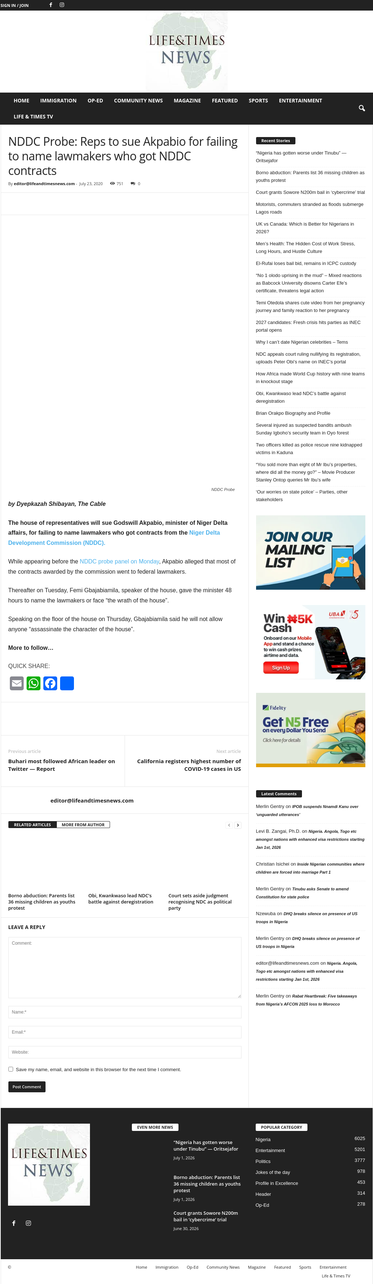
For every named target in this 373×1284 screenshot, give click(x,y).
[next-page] (238, 825)
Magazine (187, 100)
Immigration (58, 100)
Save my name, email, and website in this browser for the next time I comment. (98, 1069)
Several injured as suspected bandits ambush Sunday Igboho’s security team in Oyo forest (304, 429)
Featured (225, 100)
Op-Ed (95, 100)
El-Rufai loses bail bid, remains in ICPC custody (306, 263)
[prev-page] (229, 825)
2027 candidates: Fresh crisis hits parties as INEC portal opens (308, 326)
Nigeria (263, 1139)
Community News (138, 100)
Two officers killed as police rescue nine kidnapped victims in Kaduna (309, 448)
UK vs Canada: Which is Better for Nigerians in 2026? (305, 227)
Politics (263, 1161)
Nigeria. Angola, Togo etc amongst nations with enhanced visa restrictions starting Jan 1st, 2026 (310, 839)
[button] (362, 109)
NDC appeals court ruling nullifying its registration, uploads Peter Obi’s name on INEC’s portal (308, 357)
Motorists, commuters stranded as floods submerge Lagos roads (310, 208)
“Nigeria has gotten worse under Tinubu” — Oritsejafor (301, 156)
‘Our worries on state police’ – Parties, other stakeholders (302, 495)
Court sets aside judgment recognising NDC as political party (200, 901)
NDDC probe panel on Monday (119, 561)
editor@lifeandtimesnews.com (44, 183)
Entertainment (300, 100)
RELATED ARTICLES (32, 824)
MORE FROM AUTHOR (83, 824)
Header (263, 1194)
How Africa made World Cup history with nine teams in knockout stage (310, 377)
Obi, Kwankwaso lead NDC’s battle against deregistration (121, 898)
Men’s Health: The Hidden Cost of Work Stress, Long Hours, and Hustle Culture (305, 247)
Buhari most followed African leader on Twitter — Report (61, 764)
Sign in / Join (15, 5)
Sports (258, 100)
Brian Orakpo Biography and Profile (293, 413)
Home (22, 100)
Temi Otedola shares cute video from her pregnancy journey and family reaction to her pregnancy (310, 306)
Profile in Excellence (277, 1183)
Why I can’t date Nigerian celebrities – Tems (302, 342)
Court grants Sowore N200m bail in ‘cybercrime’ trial (310, 192)
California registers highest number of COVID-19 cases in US (189, 764)
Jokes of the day (273, 1172)
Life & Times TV (33, 116)
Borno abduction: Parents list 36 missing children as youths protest (41, 901)
